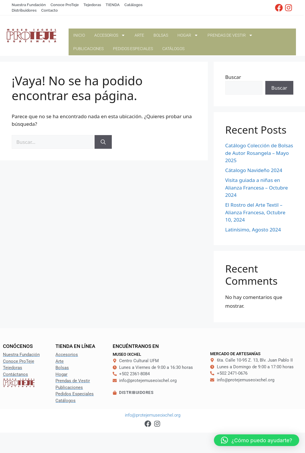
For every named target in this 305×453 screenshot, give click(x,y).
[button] (256, 440)
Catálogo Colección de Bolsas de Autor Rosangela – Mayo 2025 (259, 153)
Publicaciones (88, 48)
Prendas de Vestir (230, 35)
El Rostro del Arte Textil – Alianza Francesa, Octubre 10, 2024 (255, 212)
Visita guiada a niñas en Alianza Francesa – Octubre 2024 (256, 187)
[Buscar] (103, 142)
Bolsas (161, 35)
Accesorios (109, 35)
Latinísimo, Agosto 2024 (253, 229)
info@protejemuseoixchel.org (152, 415)
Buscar (233, 77)
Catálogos (173, 48)
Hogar (187, 35)
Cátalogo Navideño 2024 (253, 170)
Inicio (79, 35)
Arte (139, 35)
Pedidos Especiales (133, 48)
